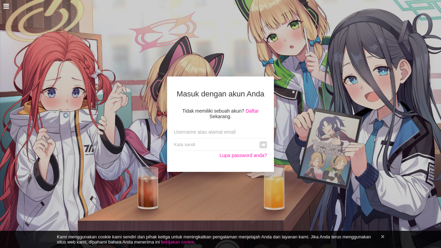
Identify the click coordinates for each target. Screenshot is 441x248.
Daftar (252, 111)
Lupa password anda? (243, 155)
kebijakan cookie (177, 242)
